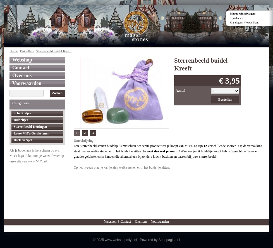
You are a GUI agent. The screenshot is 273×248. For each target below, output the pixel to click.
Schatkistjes (22, 113)
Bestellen (225, 99)
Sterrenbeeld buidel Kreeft (53, 51)
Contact (20, 67)
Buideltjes (27, 51)
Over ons (22, 75)
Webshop (22, 60)
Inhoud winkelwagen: (243, 13)
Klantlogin (236, 22)
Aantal (180, 91)
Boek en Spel (23, 140)
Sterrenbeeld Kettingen (30, 127)
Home (13, 51)
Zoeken (57, 93)
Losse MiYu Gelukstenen (31, 133)
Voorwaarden (26, 83)
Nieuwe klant (251, 22)
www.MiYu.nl (37, 161)
